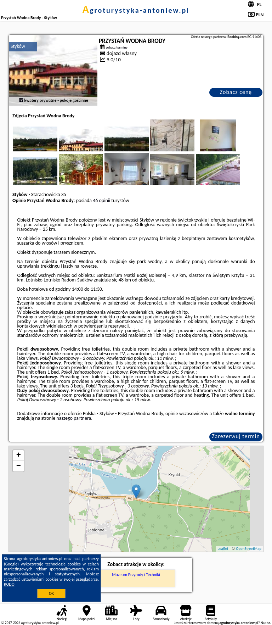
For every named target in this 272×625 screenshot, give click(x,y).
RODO (9, 584)
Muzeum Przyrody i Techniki (136, 574)
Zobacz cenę (236, 92)
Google (11, 564)
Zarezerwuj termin (236, 436)
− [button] (18, 466)
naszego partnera (73, 418)
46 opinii (101, 200)
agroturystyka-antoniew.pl (136, 10)
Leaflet (222, 548)
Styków (18, 46)
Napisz (265, 622)
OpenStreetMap (248, 548)
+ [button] (18, 455)
